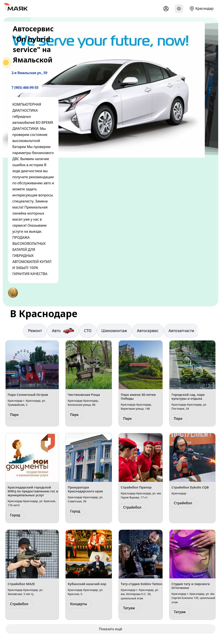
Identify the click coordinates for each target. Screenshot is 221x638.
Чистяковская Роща (84, 394)
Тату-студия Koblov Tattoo (141, 584)
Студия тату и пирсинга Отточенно (191, 586)
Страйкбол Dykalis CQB (190, 487)
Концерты (78, 603)
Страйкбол (132, 507)
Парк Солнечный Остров (28, 394)
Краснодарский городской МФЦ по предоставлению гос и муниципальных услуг (33, 491)
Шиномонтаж (114, 330)
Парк (14, 414)
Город (15, 515)
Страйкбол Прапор (136, 487)
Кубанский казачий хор (87, 584)
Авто (63, 331)
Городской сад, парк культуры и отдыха (188, 396)
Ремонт (35, 330)
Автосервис (148, 330)
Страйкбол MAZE (21, 584)
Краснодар (204, 8)
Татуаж (129, 608)
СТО (88, 330)
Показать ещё (110, 629)
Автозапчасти (181, 330)
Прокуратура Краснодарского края (85, 489)
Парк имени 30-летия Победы (138, 396)
